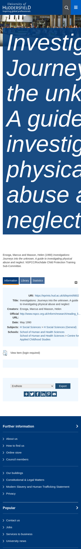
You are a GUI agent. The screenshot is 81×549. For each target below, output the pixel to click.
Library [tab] (25, 280)
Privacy (10, 493)
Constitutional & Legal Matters (25, 479)
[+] (75, 282)
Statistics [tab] (38, 280)
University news (16, 540)
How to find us (15, 445)
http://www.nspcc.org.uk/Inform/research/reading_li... (50, 313)
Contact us (13, 520)
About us (11, 438)
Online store (14, 452)
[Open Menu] (76, 7)
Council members (17, 459)
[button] (66, 7)
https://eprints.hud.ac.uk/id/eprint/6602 (57, 295)
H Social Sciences (30, 327)
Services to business (19, 534)
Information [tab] (10, 280)
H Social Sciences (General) (60, 327)
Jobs (9, 527)
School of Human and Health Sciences (42, 332)
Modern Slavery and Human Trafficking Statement (37, 486)
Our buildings (14, 472)
